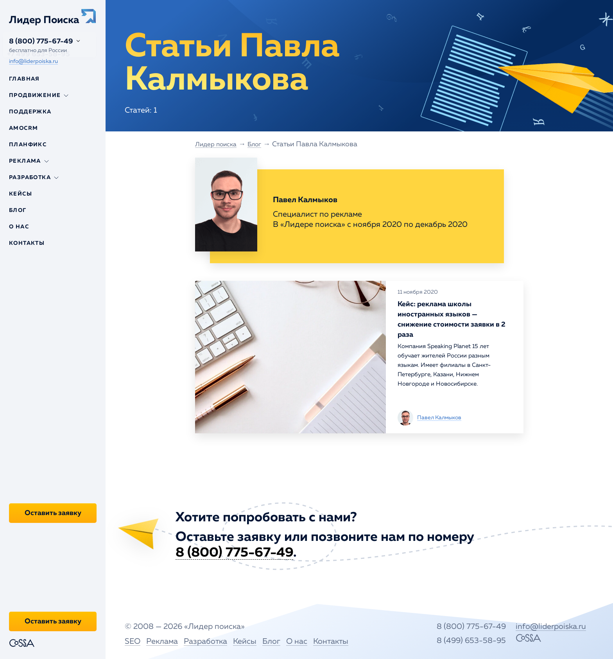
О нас (19, 227)
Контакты (27, 243)
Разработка (205, 641)
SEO (132, 641)
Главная (24, 79)
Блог (18, 210)
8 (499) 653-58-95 (479, 640)
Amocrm (23, 128)
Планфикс (28, 144)
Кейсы (20, 194)
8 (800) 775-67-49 (41, 41)
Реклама (162, 641)
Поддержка (30, 112)
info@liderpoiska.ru (33, 61)
